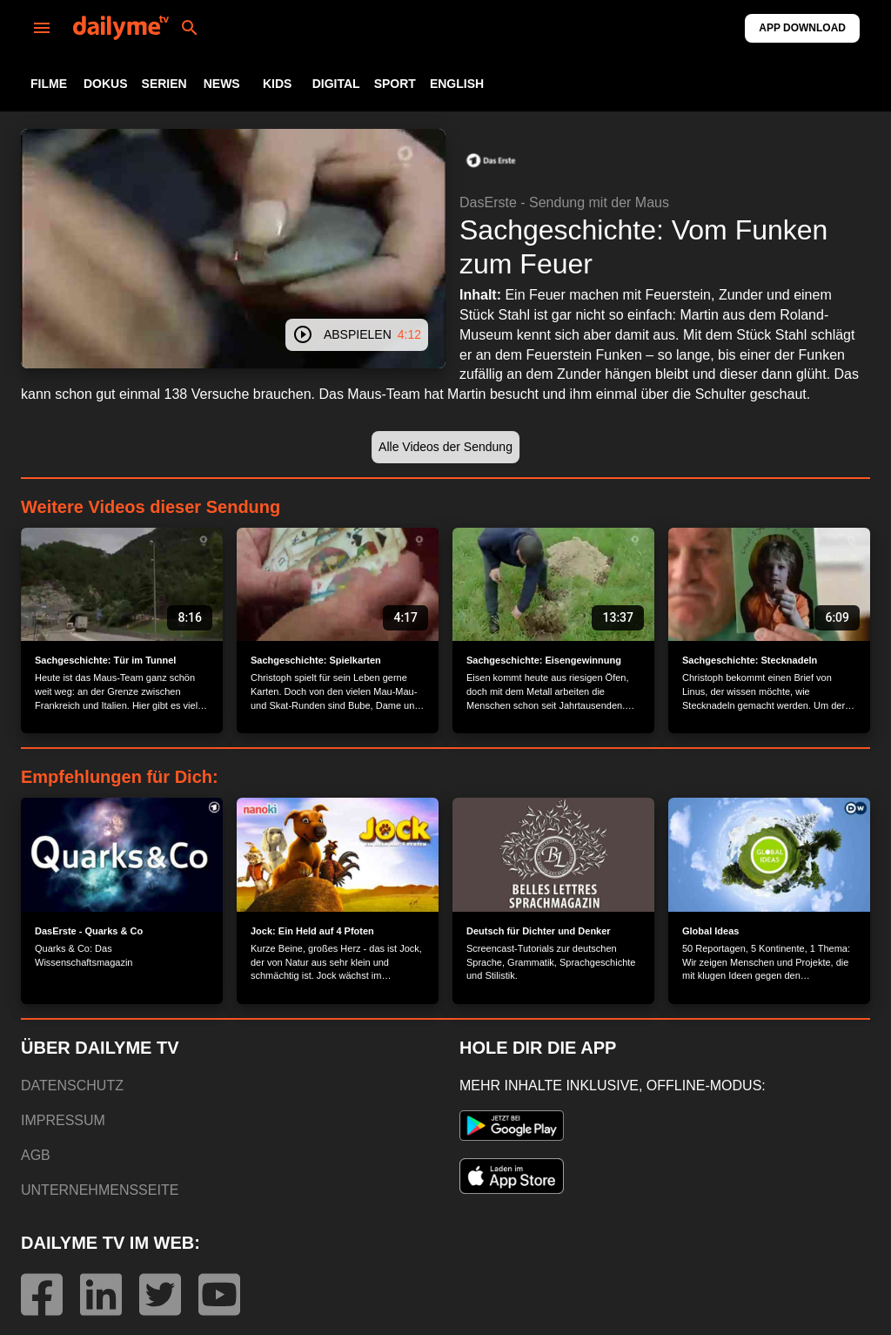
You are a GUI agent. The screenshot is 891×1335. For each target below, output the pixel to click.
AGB (35, 1155)
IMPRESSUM (63, 1120)
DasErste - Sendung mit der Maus (564, 202)
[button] (490, 160)
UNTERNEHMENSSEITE (99, 1190)
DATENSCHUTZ (72, 1085)
